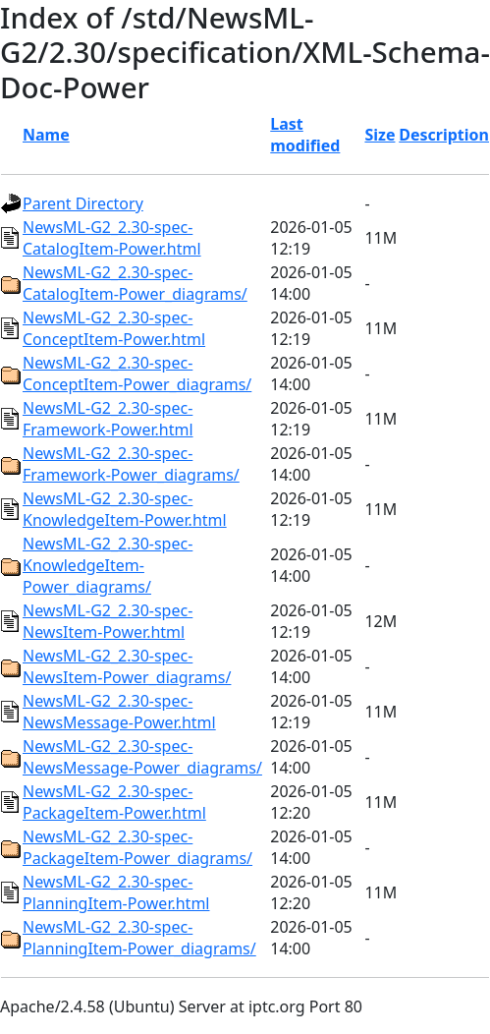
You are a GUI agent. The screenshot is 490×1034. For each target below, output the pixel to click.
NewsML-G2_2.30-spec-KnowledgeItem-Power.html (125, 509)
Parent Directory (83, 203)
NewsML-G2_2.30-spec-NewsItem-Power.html (107, 621)
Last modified (305, 134)
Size (379, 134)
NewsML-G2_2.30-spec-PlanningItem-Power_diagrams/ (139, 937)
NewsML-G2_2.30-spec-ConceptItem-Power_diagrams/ (137, 373)
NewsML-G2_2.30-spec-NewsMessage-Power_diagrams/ (142, 756)
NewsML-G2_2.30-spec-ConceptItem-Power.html (114, 328)
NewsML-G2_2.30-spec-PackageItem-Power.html (114, 802)
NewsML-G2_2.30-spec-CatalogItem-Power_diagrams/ (135, 283)
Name (46, 134)
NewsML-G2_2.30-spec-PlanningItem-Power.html (116, 892)
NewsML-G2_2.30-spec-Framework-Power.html (108, 418)
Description (444, 134)
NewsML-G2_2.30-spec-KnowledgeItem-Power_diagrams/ (107, 565)
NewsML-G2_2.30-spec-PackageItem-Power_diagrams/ (137, 847)
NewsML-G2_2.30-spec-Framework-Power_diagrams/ (131, 464)
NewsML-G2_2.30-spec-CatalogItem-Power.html (112, 237)
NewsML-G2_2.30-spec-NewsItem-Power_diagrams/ (127, 666)
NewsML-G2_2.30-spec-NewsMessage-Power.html (119, 711)
